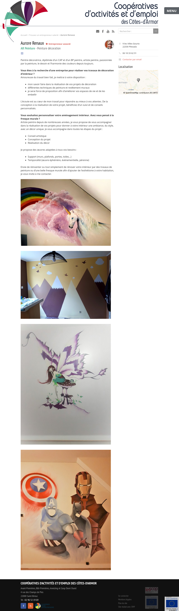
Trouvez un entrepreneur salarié (43, 35)
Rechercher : (126, 31)
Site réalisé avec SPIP (126, 606)
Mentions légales (125, 599)
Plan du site (122, 603)
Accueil (24, 35)
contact (97, 31)
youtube (108, 31)
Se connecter (123, 595)
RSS (113, 31)
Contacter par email (131, 59)
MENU (172, 10)
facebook (103, 31)
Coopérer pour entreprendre (44, 606)
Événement (172, 604)
